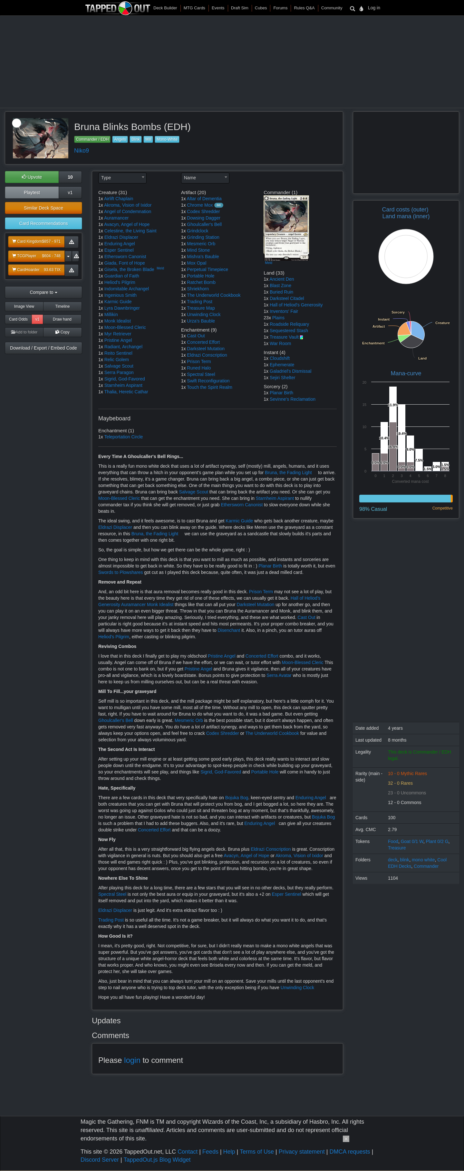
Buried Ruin (281, 292)
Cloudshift (280, 358)
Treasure (397, 847)
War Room (280, 343)
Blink (135, 139)
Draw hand (62, 319)
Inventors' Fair (284, 311)
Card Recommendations (43, 223)
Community (332, 7)
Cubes (261, 7)
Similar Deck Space (43, 208)
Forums (280, 7)
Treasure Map (201, 308)
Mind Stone (198, 250)
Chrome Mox (200, 205)
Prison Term (199, 361)
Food (393, 841)
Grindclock (197, 230)
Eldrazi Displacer (121, 237)
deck (393, 859)
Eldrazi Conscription (207, 355)
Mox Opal (196, 263)
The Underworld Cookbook (214, 295)
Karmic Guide (118, 301)
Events (218, 7)
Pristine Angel (118, 340)
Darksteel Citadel (287, 298)
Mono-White (167, 139)
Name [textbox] (190, 177)
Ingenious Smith (120, 295)
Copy (62, 332)
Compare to (43, 292)
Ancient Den (281, 279)
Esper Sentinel (119, 250)
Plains (278, 317)
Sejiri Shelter (282, 377)
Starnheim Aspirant (123, 385)
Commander (426, 866)
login (132, 1060)
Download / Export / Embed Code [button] (43, 348)
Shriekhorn (198, 288)
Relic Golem (116, 359)
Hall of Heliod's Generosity (296, 304)
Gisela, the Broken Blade (129, 269)
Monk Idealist (117, 320)
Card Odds (18, 319)
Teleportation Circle (123, 436)
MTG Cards (194, 7)
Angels (120, 139)
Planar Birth (281, 392)
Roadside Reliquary (289, 324)
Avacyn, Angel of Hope (127, 224)
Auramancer (116, 217)
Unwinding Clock (203, 314)
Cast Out (196, 335)
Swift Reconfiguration (208, 380)
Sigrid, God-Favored (124, 378)
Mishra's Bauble (203, 256)
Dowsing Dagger (203, 217)
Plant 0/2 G (437, 841)
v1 (70, 192)
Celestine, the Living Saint (130, 230)
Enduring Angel (119, 243)
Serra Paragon (119, 372)
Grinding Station (203, 237)
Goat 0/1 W (412, 841)
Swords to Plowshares (120, 572)
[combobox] (122, 178)
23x (267, 317)
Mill (148, 139)
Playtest (32, 192)
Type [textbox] (106, 177)
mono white (423, 859)
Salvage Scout (118, 366)
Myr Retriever (117, 333)
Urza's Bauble (201, 320)
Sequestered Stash (289, 330)
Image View (24, 306)
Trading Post (199, 301)
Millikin (111, 314)
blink (404, 859)
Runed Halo (199, 367)
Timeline (62, 306)
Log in (374, 7)
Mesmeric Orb (201, 243)
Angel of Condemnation (127, 211)
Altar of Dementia (204, 198)
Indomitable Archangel (126, 288)
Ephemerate (282, 364)
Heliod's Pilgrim (119, 282)
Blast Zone (280, 285)
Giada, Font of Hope (124, 263)
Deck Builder (165, 7)
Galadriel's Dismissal (290, 371)
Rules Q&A (304, 7)
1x (100, 198)
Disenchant (229, 630)
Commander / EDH (92, 139)
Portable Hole (200, 275)
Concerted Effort (203, 342)
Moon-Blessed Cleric (125, 327)
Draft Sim (239, 7)
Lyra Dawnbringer (122, 308)
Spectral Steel (201, 374)
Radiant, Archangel (123, 346)
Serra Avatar (279, 675)
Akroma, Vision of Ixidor (128, 205)
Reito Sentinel (118, 353)
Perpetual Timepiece (207, 269)
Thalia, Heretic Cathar (126, 391)
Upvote (32, 177)
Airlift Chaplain (118, 198)
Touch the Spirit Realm (209, 387)
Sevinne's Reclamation (292, 399)
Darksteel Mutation (206, 348)
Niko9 (81, 150)
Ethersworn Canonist (125, 256)
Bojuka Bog (236, 797)
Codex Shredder (203, 211)
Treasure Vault (284, 337)
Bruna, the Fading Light (288, 472)
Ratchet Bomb (201, 282)
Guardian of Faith (121, 275)
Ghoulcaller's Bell (204, 224)
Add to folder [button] (24, 332)
